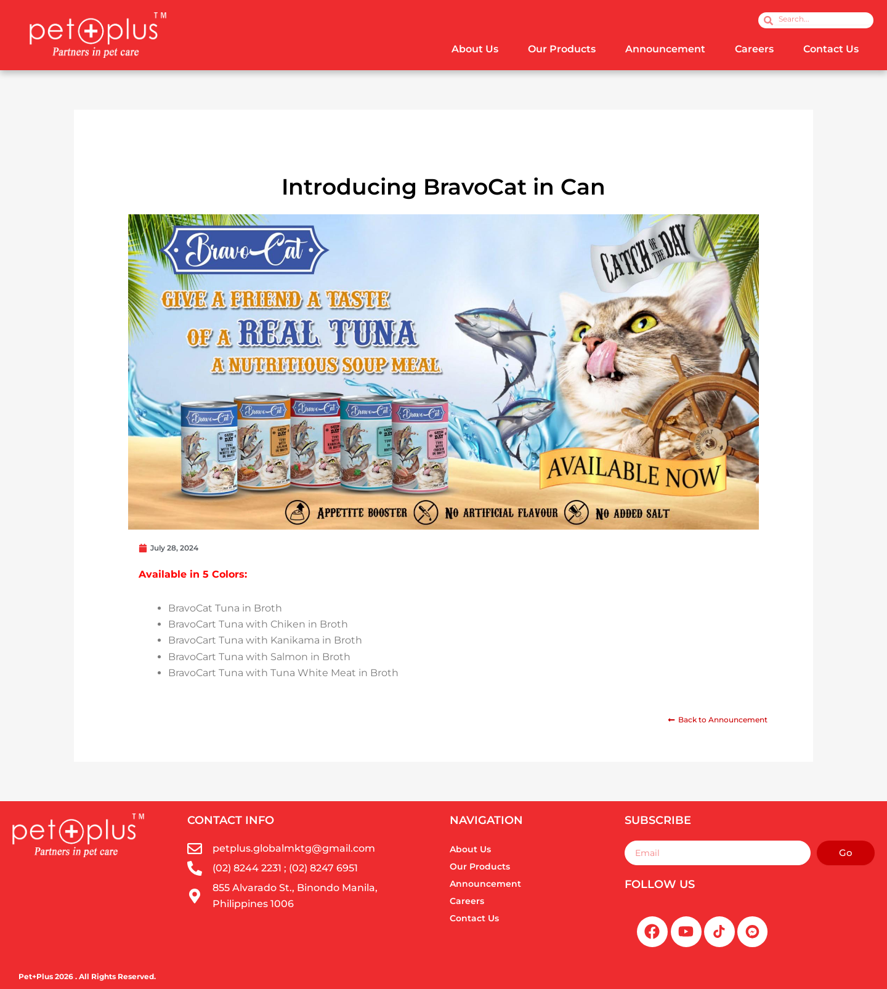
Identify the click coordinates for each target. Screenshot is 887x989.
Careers (754, 49)
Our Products (562, 49)
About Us (475, 49)
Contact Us (831, 49)
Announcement (665, 49)
